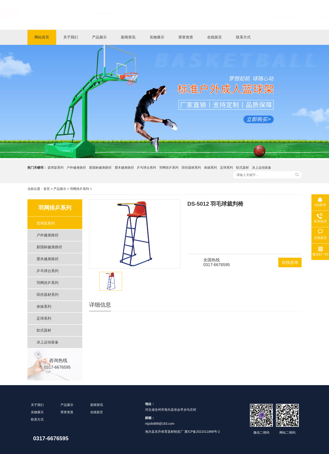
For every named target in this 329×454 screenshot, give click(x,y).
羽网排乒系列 (168, 167)
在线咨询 (290, 262)
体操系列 (210, 167)
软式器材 (242, 167)
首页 (46, 189)
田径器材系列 (191, 167)
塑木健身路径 (124, 167)
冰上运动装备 (261, 167)
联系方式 (37, 419)
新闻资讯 (96, 405)
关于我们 (37, 405)
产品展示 (59, 189)
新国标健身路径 (100, 167)
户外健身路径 (76, 167)
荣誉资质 (67, 412)
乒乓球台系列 (146, 167)
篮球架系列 (56, 167)
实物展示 (37, 412)
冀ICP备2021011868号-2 (202, 431)
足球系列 (226, 167)
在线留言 (96, 412)
